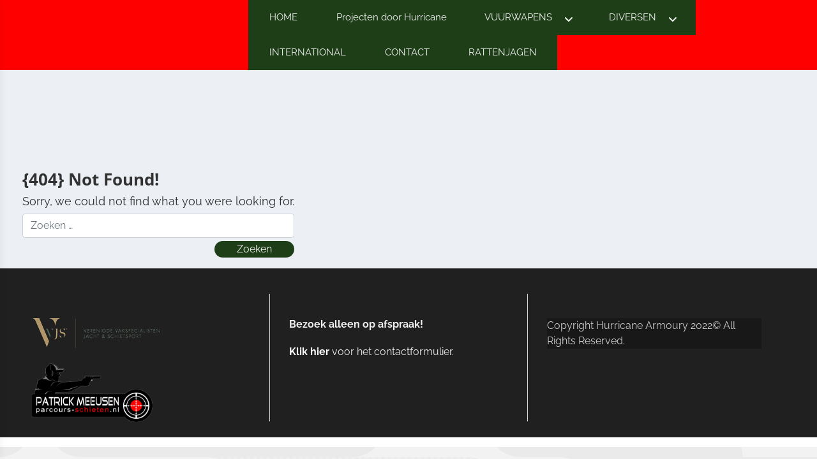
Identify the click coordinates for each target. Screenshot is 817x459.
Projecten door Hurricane (391, 17)
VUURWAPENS (518, 17)
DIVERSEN (632, 17)
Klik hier (309, 352)
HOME (283, 17)
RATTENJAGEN (502, 52)
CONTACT (407, 52)
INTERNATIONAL (307, 52)
